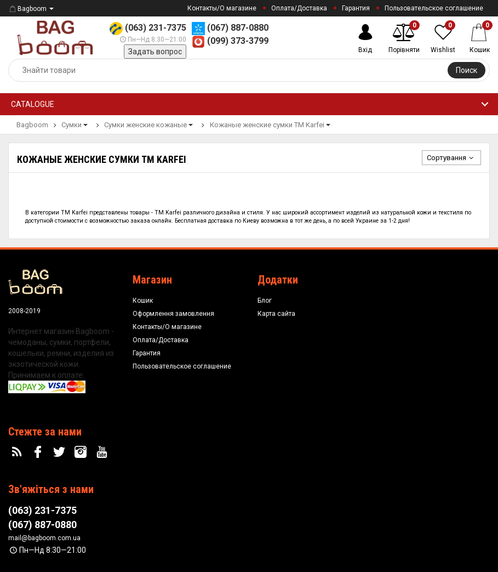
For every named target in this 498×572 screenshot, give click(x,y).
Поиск (466, 70)
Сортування (451, 158)
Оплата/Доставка (299, 8)
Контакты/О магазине (221, 8)
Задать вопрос (155, 51)
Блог (264, 300)
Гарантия (356, 8)
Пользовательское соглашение (434, 8)
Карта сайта (276, 314)
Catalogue (32, 104)
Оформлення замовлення (173, 314)
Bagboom (27, 9)
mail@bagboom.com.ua (44, 538)
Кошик (143, 300)
